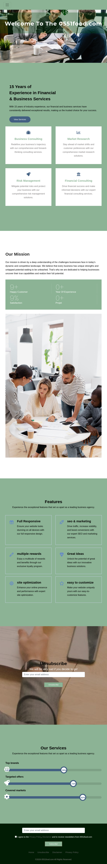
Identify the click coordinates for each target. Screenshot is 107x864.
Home (31, 852)
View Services (20, 119)
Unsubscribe (43, 852)
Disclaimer (46, 837)
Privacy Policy (35, 837)
